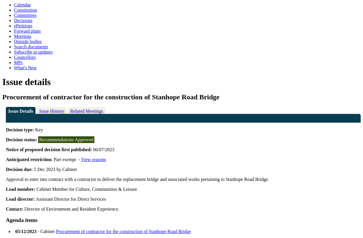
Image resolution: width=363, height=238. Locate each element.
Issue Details (20, 111)
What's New (25, 67)
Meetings (22, 36)
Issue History (51, 111)
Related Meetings (86, 111)
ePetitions (23, 25)
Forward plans (27, 31)
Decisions (23, 20)
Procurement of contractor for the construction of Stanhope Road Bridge (123, 231)
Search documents (31, 46)
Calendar (22, 4)
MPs (18, 62)
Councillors (25, 57)
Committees (25, 15)
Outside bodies (28, 41)
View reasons (93, 159)
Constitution (25, 10)
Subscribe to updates (33, 52)
